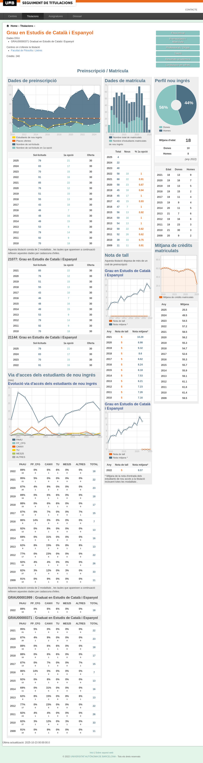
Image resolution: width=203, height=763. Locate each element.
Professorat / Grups (177, 47)
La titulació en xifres (178, 64)
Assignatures (56, 16)
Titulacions (33, 16)
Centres (12, 16)
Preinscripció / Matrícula (177, 40)
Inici (92, 752)
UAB (10, 3)
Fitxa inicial (177, 33)
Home (14, 26)
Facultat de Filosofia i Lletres (26, 50)
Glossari (77, 16)
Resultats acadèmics (177, 59)
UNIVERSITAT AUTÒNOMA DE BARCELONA (93, 756)
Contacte (191, 9)
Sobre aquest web (104, 752)
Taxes (178, 53)
